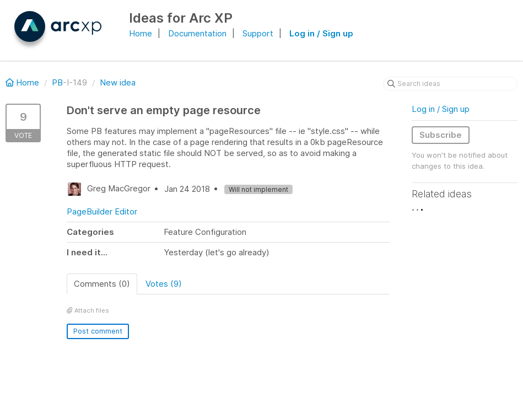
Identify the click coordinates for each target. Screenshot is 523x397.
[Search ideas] (450, 84)
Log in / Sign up (321, 33)
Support (257, 33)
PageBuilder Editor (102, 211)
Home (140, 33)
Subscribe (440, 135)
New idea (118, 82)
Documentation (197, 33)
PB (57, 82)
